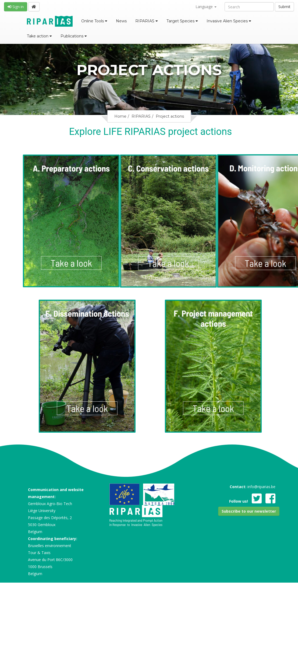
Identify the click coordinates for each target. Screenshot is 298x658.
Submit (284, 6)
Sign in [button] (16, 6)
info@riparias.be (261, 486)
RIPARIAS (146, 21)
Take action (39, 36)
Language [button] (206, 6)
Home (120, 116)
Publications (73, 36)
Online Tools (94, 21)
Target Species (182, 21)
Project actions (170, 116)
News (121, 21)
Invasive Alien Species (229, 21)
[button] (248, 511)
